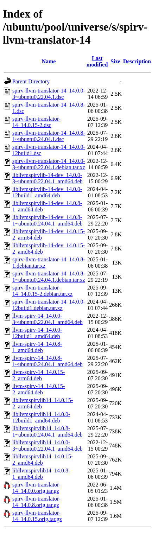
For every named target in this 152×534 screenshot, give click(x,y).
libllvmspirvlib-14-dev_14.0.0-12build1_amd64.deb (47, 192)
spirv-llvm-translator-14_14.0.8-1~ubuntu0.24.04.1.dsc (48, 136)
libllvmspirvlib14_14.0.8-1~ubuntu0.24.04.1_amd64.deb (47, 431)
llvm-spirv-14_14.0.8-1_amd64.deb (37, 347)
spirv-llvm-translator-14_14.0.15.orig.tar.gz (37, 516)
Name (49, 61)
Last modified (97, 61)
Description (137, 61)
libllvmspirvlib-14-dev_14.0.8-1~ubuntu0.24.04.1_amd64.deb (47, 220)
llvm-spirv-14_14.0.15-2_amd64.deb (38, 389)
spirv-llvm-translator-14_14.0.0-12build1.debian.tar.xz (48, 305)
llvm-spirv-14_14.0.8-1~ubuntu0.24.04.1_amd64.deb (47, 361)
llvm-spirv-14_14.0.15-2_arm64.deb (38, 375)
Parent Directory (31, 81)
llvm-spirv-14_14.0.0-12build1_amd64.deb (37, 333)
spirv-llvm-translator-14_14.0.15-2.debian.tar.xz (42, 291)
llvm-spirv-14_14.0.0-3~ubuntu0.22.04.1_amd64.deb (47, 319)
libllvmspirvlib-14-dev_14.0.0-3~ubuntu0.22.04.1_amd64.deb (47, 178)
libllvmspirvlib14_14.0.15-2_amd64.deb (42, 459)
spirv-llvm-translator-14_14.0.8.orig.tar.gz (36, 502)
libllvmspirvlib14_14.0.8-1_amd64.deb (41, 474)
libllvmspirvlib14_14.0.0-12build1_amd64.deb (41, 417)
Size (115, 61)
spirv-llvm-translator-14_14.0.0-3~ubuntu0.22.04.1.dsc (48, 94)
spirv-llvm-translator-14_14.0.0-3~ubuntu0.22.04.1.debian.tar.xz (48, 164)
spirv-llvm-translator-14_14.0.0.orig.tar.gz (36, 488)
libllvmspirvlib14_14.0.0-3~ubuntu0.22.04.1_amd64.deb (47, 445)
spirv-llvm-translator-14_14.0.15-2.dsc (36, 122)
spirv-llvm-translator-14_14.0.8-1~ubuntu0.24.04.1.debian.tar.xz (48, 277)
